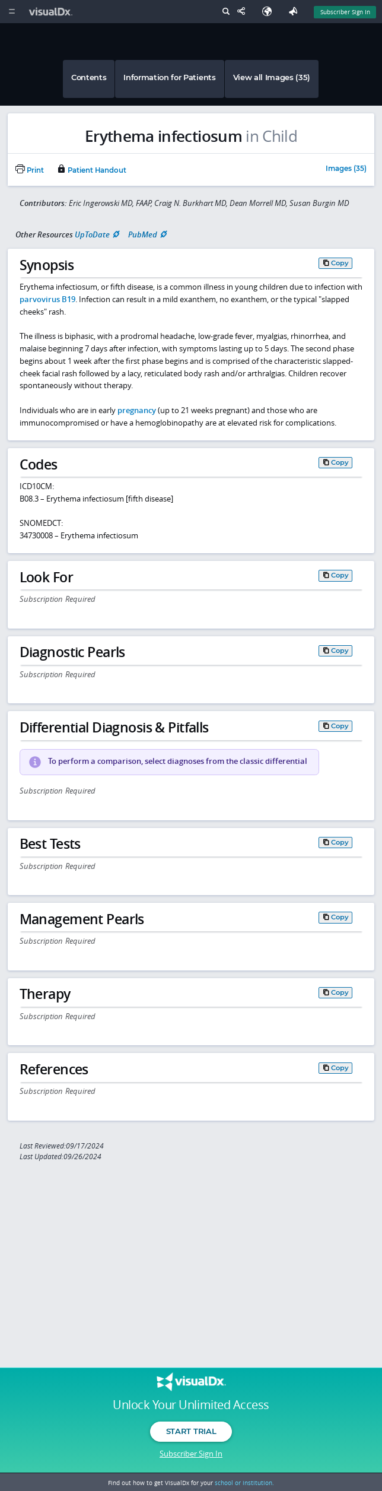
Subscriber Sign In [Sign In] (345, 12)
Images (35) (346, 169)
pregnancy (136, 410)
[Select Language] (270, 11)
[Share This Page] (244, 11)
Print (29, 170)
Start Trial (191, 1431)
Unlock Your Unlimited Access (191, 1405)
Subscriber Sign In (191, 1453)
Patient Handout (91, 170)
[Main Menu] (11, 11)
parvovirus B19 (47, 299)
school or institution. (244, 1483)
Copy (340, 263)
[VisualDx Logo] (52, 11)
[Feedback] (295, 11)
